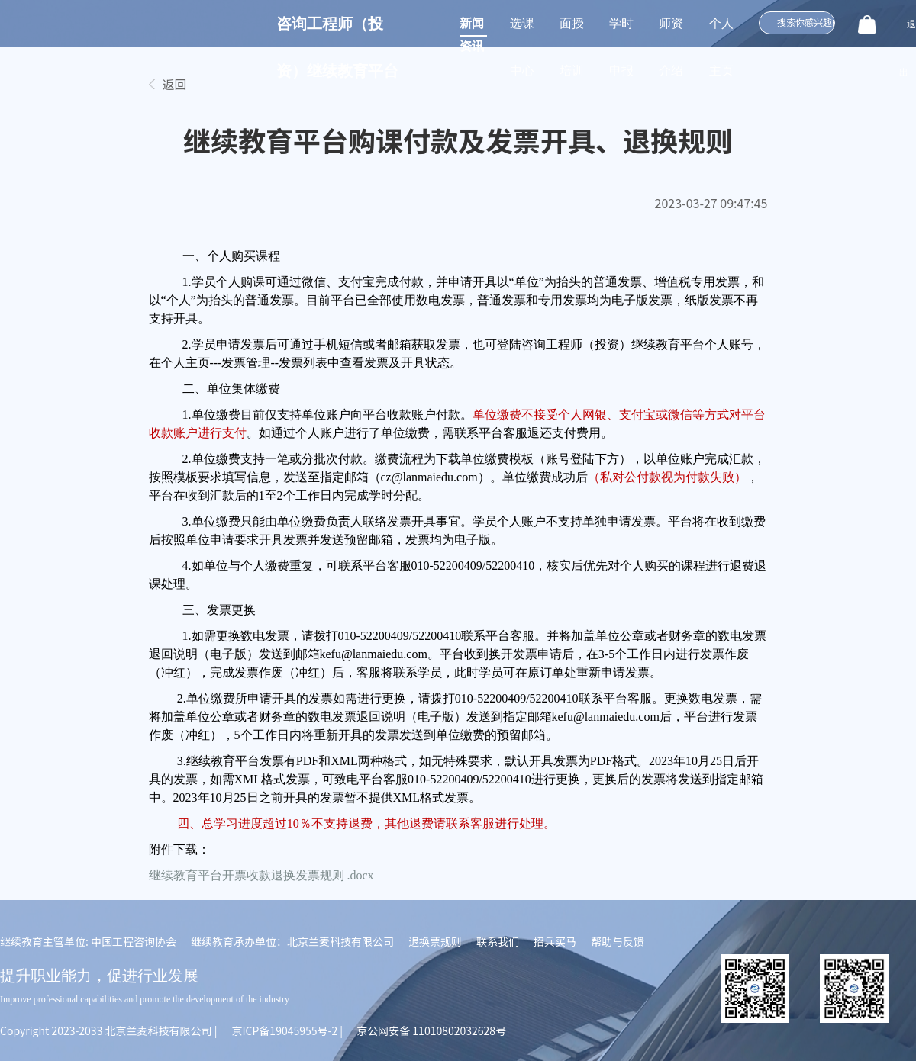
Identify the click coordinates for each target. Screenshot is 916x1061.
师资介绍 (671, 32)
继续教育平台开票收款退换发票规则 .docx (261, 875)
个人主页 (721, 32)
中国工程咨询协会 (133, 941)
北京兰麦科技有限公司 (158, 1030)
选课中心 (522, 32)
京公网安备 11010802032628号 (431, 1030)
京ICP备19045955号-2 (284, 1030)
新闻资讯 (472, 27)
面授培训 (572, 32)
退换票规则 (435, 941)
